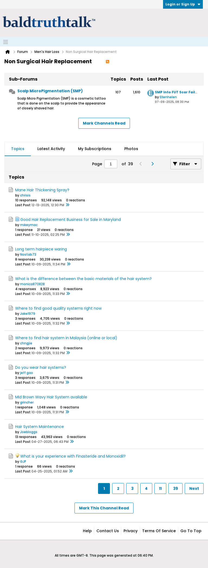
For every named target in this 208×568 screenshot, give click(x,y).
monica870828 (32, 284)
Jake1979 (27, 313)
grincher (27, 402)
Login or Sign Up (182, 4)
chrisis (25, 195)
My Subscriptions (94, 148)
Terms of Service (159, 531)
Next (194, 488)
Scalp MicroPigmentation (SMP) (50, 91)
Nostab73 (28, 254)
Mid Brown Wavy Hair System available (51, 397)
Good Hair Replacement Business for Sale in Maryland (70, 219)
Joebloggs (28, 432)
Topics (17, 148)
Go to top (191, 531)
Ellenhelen (168, 97)
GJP (23, 461)
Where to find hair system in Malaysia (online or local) (66, 338)
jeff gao (26, 372)
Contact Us (107, 531)
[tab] (18, 149)
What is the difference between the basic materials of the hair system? (83, 278)
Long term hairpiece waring (41, 249)
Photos (131, 148)
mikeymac (29, 225)
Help (87, 531)
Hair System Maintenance (39, 426)
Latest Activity (51, 148)
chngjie (26, 343)
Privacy (130, 531)
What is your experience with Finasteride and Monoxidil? (73, 456)
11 (160, 488)
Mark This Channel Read (104, 508)
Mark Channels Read (104, 123)
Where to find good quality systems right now (58, 308)
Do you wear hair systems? (40, 367)
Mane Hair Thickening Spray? (42, 190)
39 (175, 488)
